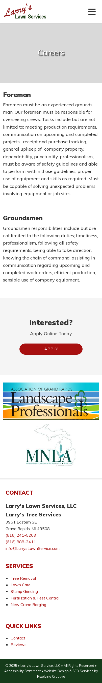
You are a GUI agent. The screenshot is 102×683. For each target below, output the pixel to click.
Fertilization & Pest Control (35, 597)
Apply (51, 348)
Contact (18, 637)
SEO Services (82, 671)
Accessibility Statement (22, 671)
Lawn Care (21, 584)
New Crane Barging (28, 604)
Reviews (19, 644)
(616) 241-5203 (21, 535)
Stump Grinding (24, 591)
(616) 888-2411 (21, 541)
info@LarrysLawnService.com (33, 548)
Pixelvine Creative (51, 676)
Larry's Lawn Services (34, 15)
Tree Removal (23, 578)
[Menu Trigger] (92, 11)
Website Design (56, 671)
